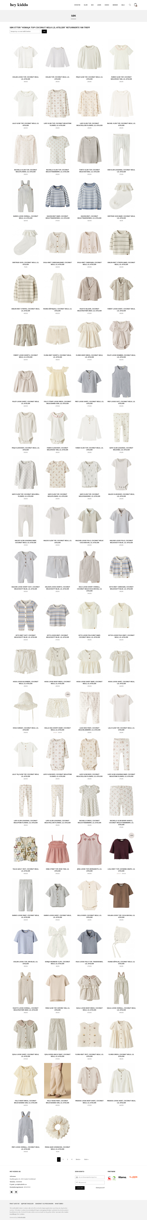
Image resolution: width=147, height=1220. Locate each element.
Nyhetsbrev (59, 1204)
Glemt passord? (100, 1187)
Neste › (78, 1159)
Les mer (58, 1212)
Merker (115, 5)
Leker (99, 5)
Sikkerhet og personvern (44, 1204)
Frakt (12, 1204)
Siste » (86, 1159)
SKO (92, 5)
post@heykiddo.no (21, 1184)
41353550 (19, 1182)
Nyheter (77, 5)
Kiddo (107, 5)
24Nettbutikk (21, 1217)
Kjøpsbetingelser (27, 1204)
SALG (123, 5)
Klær (85, 5)
